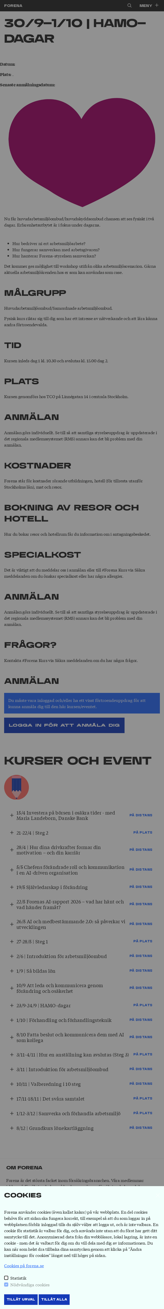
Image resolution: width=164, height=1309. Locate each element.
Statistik (18, 1278)
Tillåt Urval (21, 1299)
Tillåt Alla (54, 1299)
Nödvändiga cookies (30, 1284)
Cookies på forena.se (24, 1265)
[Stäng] (158, 1195)
